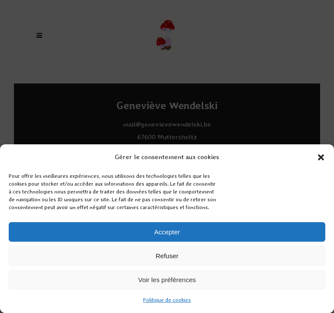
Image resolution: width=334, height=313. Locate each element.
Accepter (167, 232)
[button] (321, 157)
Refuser (167, 256)
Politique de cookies (167, 300)
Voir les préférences (167, 279)
